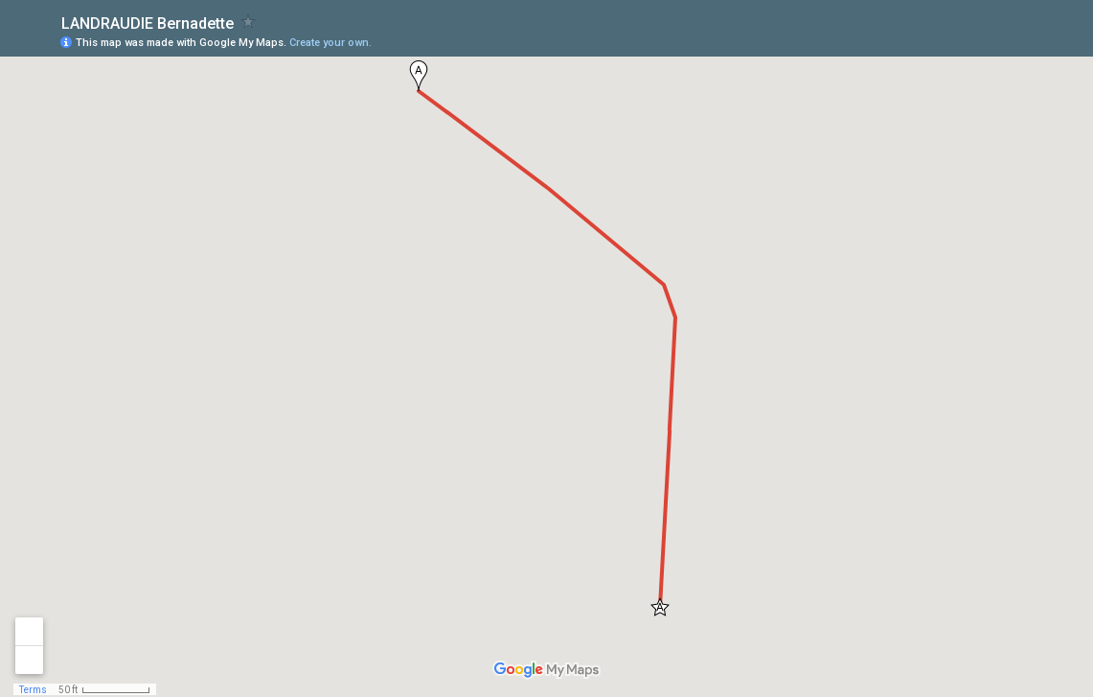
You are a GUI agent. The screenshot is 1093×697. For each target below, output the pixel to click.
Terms (33, 690)
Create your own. (330, 42)
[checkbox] (249, 22)
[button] (418, 75)
